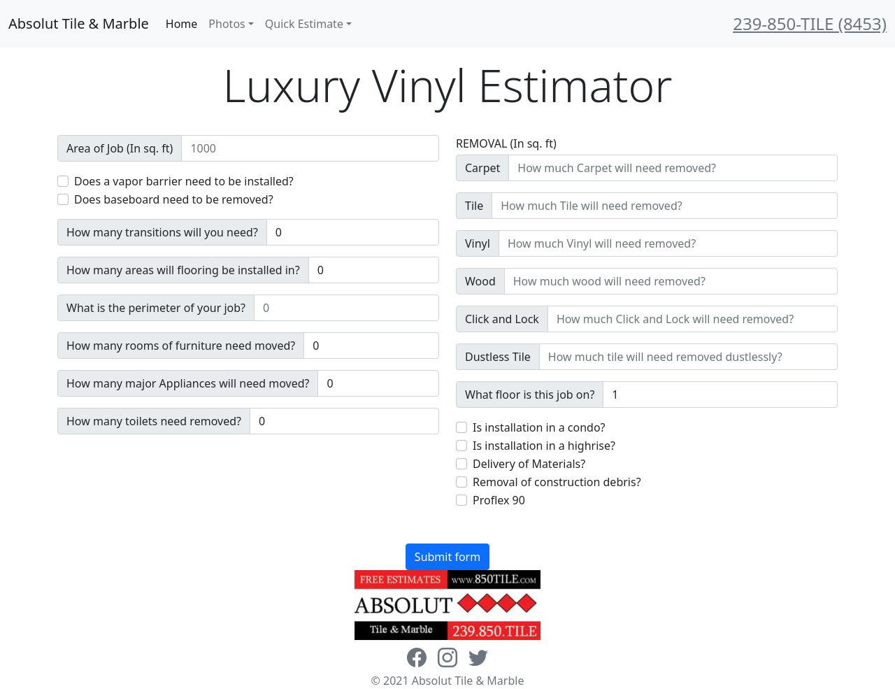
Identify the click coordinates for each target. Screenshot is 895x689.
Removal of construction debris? (557, 482)
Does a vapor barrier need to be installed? (184, 181)
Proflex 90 (499, 500)
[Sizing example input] (310, 148)
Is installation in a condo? (539, 427)
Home (182, 23)
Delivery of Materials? (529, 463)
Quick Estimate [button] (304, 23)
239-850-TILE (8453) (810, 23)
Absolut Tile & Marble (78, 23)
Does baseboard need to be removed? (173, 199)
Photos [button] (226, 23)
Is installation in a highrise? (544, 445)
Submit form (447, 556)
